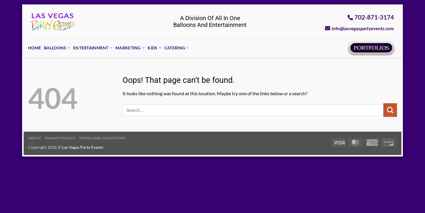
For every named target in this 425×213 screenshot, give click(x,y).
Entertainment (92, 48)
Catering (176, 48)
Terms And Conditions (102, 138)
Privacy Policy (60, 138)
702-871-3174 (371, 17)
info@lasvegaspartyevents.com (359, 28)
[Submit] (390, 110)
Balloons (57, 48)
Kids (154, 48)
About (34, 138)
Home (34, 47)
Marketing (130, 48)
